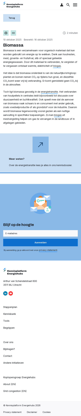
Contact (7, 355)
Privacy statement (12, 412)
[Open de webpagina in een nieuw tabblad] (40, 153)
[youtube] (11, 293)
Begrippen (9, 327)
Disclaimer (32, 412)
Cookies (47, 412)
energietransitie (49, 91)
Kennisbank (9, 314)
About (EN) (9, 384)
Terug (12, 18)
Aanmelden (41, 242)
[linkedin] (5, 293)
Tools (6, 320)
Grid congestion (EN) (15, 391)
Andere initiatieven (13, 362)
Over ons (8, 342)
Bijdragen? (9, 349)
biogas (57, 65)
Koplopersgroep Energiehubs (19, 377)
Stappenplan (10, 307)
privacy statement (48, 250)
